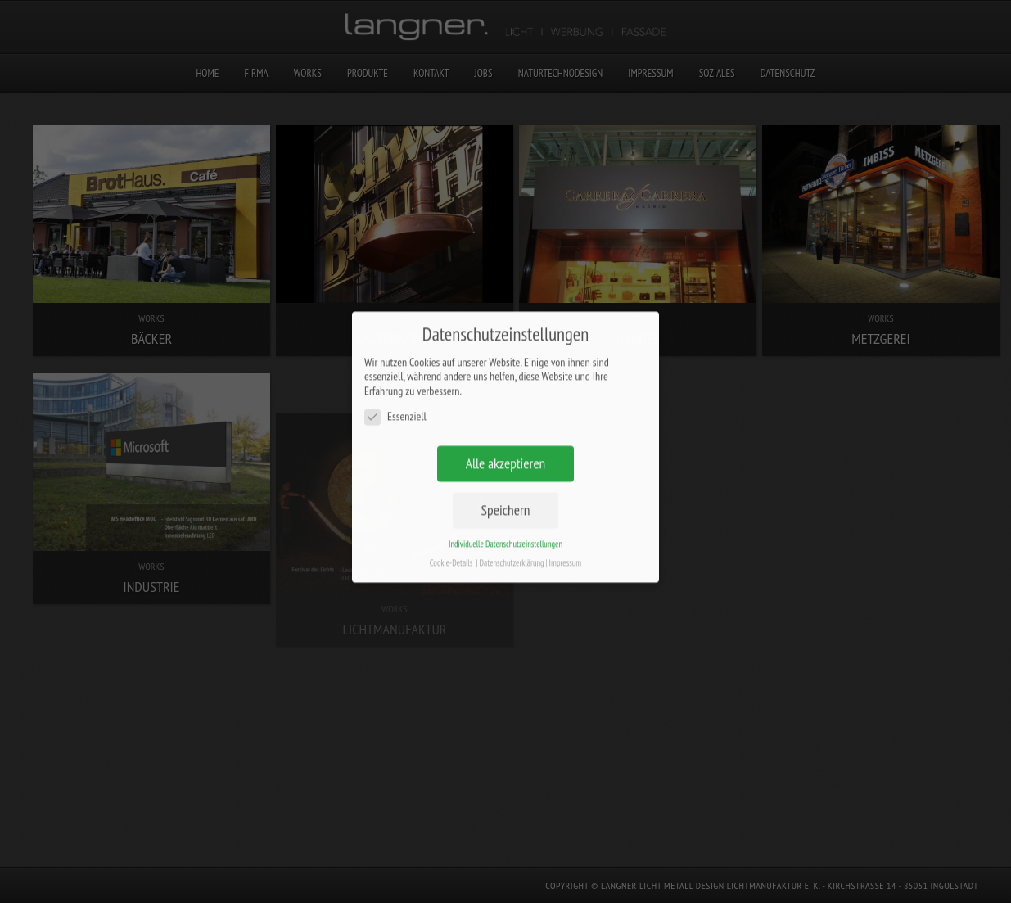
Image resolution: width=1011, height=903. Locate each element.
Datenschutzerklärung (512, 549)
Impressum (565, 549)
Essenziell (395, 403)
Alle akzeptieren (506, 449)
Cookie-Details (451, 549)
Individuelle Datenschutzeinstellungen (505, 530)
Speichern (505, 496)
